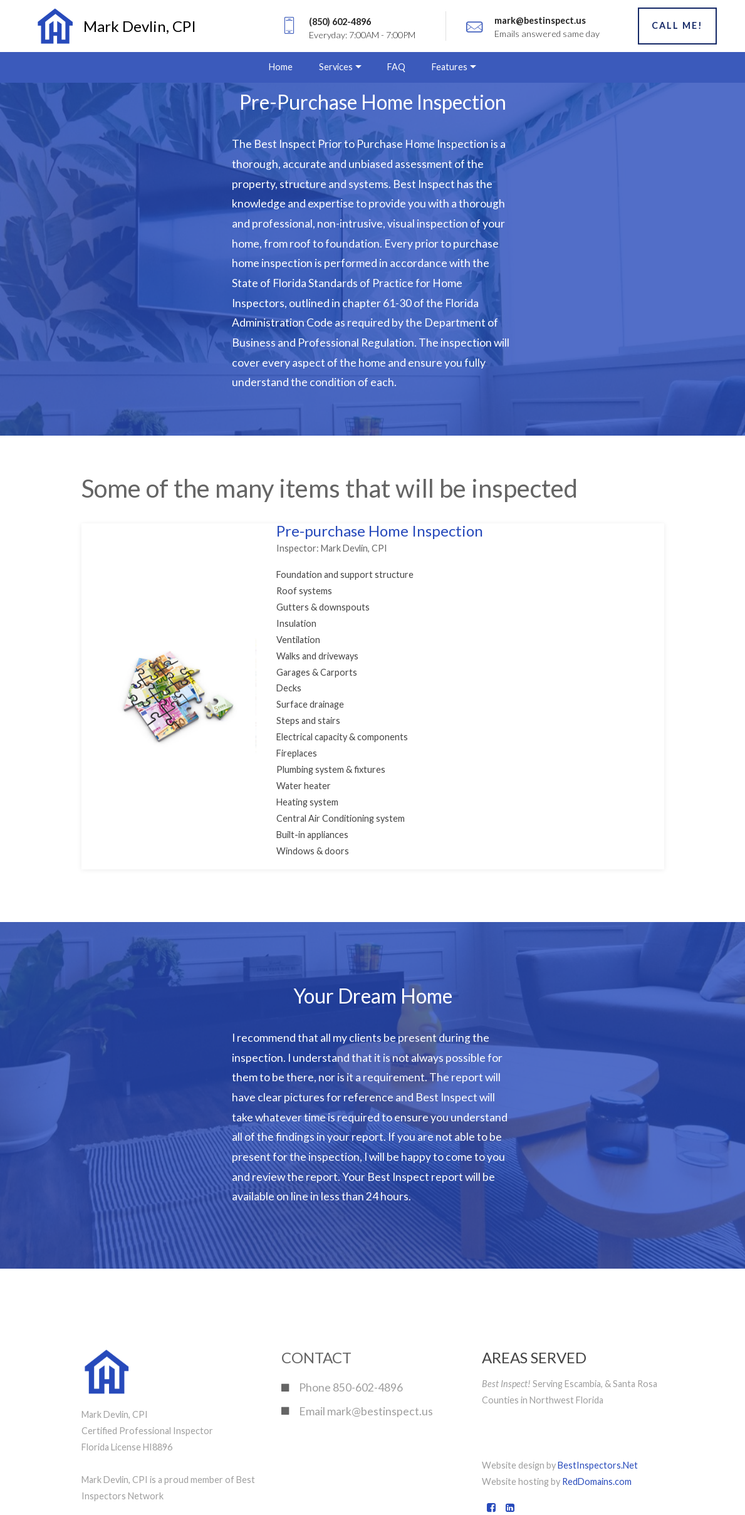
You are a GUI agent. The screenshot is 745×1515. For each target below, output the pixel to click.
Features (449, 66)
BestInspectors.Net (598, 1465)
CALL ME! (677, 25)
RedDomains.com (597, 1481)
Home (281, 66)
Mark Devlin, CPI (139, 26)
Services (336, 66)
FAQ (396, 66)
